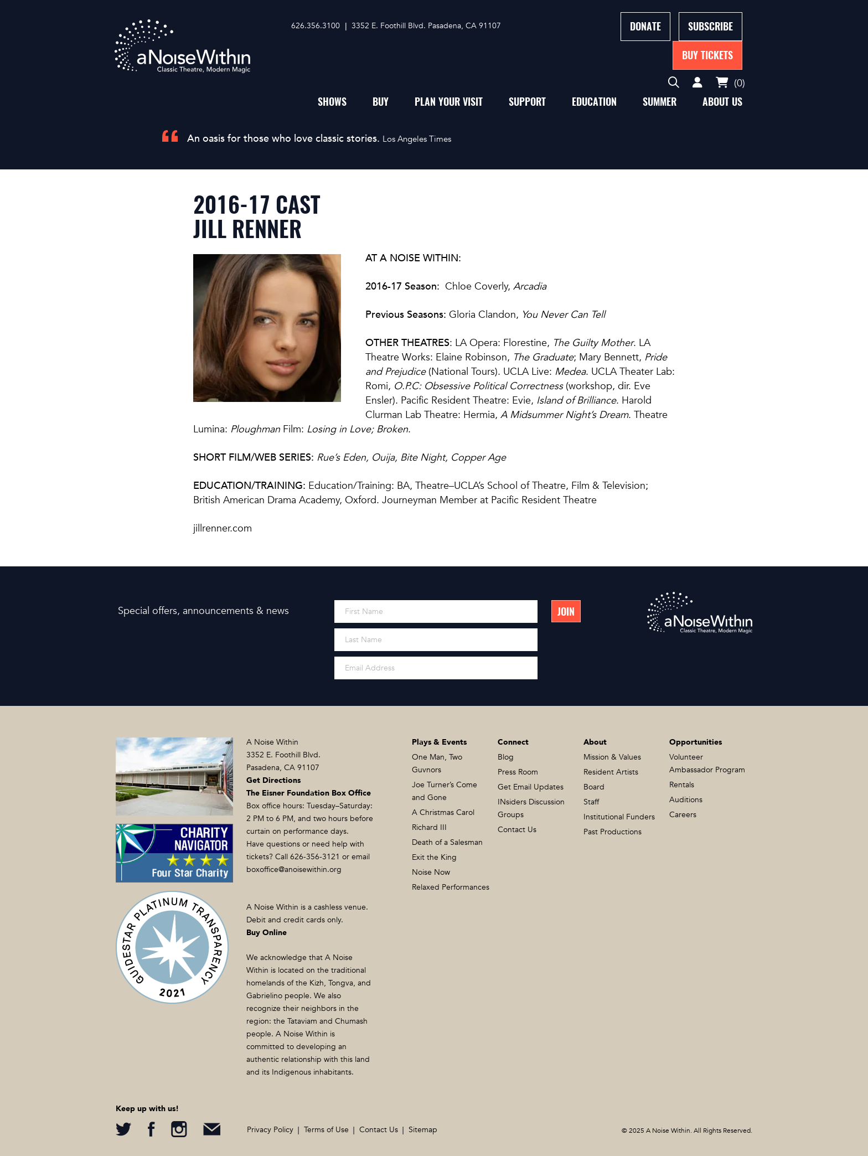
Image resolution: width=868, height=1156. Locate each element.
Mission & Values (612, 757)
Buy (381, 102)
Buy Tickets (707, 55)
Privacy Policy (270, 1129)
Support (527, 102)
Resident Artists (610, 772)
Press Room (518, 772)
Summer (659, 102)
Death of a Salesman (447, 842)
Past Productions (612, 832)
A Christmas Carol (443, 812)
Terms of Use (326, 1129)
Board (593, 787)
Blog (506, 757)
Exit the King (434, 857)
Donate (645, 26)
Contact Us (517, 829)
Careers (682, 814)
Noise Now (431, 872)
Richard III (429, 827)
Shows (332, 102)
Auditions (685, 799)
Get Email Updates (531, 787)
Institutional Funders (619, 817)
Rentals (681, 785)
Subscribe (710, 26)
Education (594, 102)
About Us (722, 102)
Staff (591, 802)
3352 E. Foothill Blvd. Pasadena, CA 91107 (426, 25)
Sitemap (423, 1129)
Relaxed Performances (450, 887)
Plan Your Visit (449, 102)
